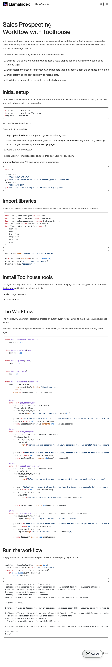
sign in (36, 135)
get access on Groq (34, 155)
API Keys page (47, 144)
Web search (12, 299)
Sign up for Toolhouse (18, 135)
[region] (56, 438)
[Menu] (107, 4)
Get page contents (16, 294)
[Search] (101, 4)
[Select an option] (41, 4)
